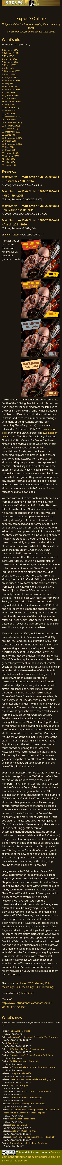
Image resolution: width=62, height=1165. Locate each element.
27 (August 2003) (10, 128)
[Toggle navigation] (10, 10)
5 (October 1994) (10, 62)
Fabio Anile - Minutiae (20, 1030)
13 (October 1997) (10, 86)
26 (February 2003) (11, 125)
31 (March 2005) (9, 140)
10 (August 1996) (10, 77)
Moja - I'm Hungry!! (19, 1085)
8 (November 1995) (11, 71)
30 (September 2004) (12, 138)
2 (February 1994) (10, 53)
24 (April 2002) (9, 119)
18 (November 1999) (11, 101)
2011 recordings (45, 987)
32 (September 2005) (12, 144)
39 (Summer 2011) (10, 165)
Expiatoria (13, 1043)
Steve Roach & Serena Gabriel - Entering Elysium (33, 1079)
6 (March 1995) (9, 65)
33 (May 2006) (8, 147)
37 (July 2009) (8, 159)
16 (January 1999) (10, 95)
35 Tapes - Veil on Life (20, 1073)
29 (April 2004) (9, 134)
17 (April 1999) (9, 98)
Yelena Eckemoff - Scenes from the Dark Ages (31, 1055)
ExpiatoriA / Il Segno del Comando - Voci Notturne (34, 1037)
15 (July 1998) (8, 92)
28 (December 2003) (11, 131)
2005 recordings (25, 987)
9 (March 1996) (9, 74)
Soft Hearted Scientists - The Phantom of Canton (32, 1067)
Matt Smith (27, 993)
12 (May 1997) (8, 83)
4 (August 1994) (9, 59)
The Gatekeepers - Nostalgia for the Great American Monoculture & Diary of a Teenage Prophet (31, 1111)
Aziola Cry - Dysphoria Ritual (23, 1130)
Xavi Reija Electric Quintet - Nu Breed (27, 1103)
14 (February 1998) (11, 89)
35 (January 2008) (10, 153)
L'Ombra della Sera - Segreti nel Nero (27, 1049)
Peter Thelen (12, 234)
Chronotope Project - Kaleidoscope (26, 1097)
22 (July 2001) (8, 113)
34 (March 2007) (9, 150)
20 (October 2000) (10, 107)
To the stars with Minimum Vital (36, 1091)
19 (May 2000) (8, 104)
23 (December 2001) (11, 116)
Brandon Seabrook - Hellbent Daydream (29, 1143)
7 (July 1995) (7, 68)
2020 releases (35, 983)
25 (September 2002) (12, 122)
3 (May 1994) (8, 56)
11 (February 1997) (11, 80)
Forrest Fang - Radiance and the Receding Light (32, 1136)
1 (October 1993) (10, 50)
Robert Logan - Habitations (22, 1118)
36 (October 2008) (10, 156)
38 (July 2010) (8, 162)
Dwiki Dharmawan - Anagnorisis (25, 1061)
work (24, 1152)
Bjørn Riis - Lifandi (18, 1124)
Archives (21, 983)
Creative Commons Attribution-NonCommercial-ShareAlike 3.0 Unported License (31, 1156)
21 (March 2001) (9, 110)
